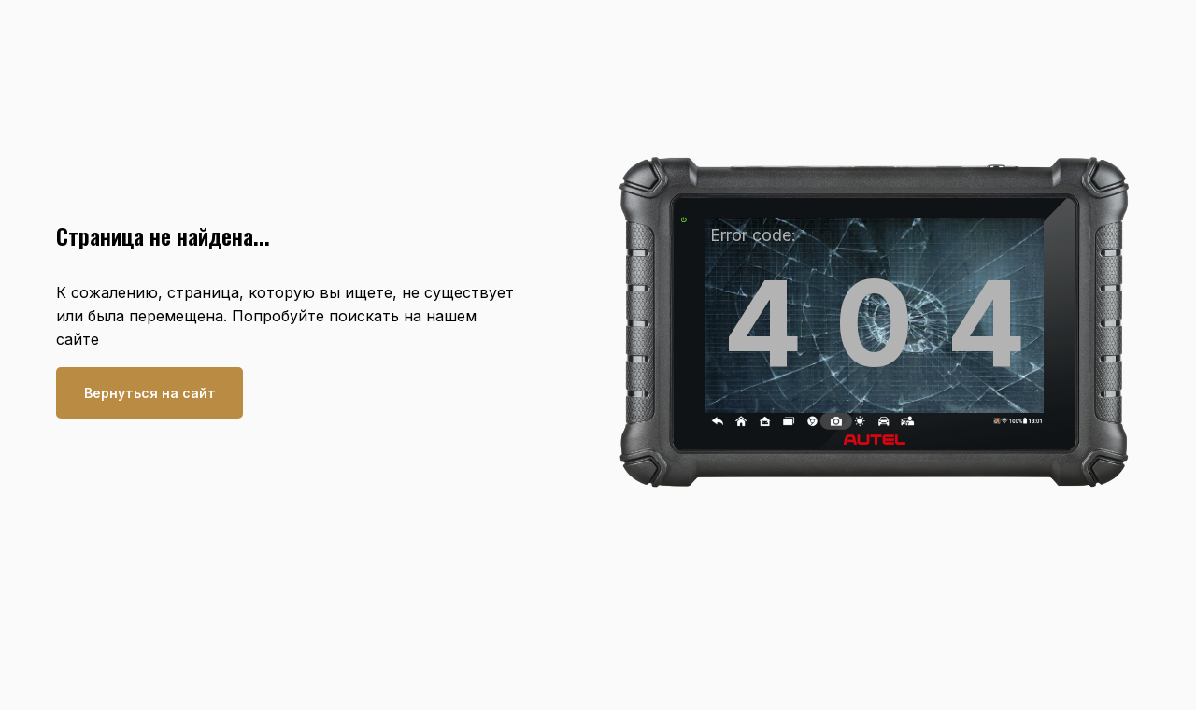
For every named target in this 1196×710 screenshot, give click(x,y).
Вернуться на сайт (150, 393)
